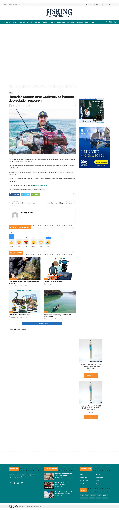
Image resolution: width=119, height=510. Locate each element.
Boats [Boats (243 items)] (82, 495)
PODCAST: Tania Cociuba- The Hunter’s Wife (64, 474)
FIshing (36, 201)
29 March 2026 (24, 329)
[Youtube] (109, 5)
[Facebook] (104, 5)
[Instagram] (112, 5)
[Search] (106, 22)
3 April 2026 (58, 296)
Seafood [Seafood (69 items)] (99, 497)
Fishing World (16, 118)
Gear (11, 324)
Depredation (16, 201)
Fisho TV (82, 484)
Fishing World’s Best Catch (53, 294)
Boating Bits (83, 477)
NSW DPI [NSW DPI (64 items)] (92, 497)
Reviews (98, 484)
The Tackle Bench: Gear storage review (63, 483)
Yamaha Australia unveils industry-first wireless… (63, 492)
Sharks (42, 201)
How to (98, 474)
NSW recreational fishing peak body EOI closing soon (57, 328)
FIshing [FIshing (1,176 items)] (99, 495)
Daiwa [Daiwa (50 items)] (87, 495)
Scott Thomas (15, 298)
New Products (84, 480)
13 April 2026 (23, 298)
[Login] (115, 22)
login (14, 341)
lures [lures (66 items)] (86, 497)
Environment (13, 291)
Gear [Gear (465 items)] (82, 497)
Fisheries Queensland (27, 201)
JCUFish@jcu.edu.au (41, 197)
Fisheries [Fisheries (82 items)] (93, 495)
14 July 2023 (26, 118)
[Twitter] (107, 5)
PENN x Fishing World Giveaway (19, 327)
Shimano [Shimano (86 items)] (105, 497)
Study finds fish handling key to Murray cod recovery (24, 295)
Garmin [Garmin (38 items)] (105, 495)
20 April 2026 (59, 477)
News (10, 105)
